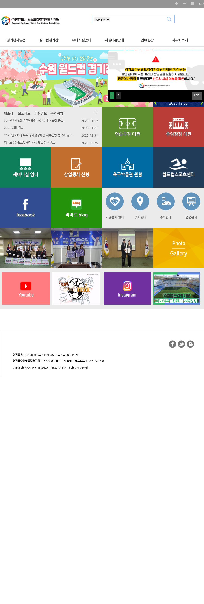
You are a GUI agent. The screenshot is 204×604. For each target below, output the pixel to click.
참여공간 (147, 40)
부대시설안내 (81, 40)
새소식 (9, 113)
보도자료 (24, 113)
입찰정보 (41, 113)
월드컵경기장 (48, 40)
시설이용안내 (114, 40)
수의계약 (57, 113)
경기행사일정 (16, 40)
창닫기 (196, 95)
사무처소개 (180, 40)
